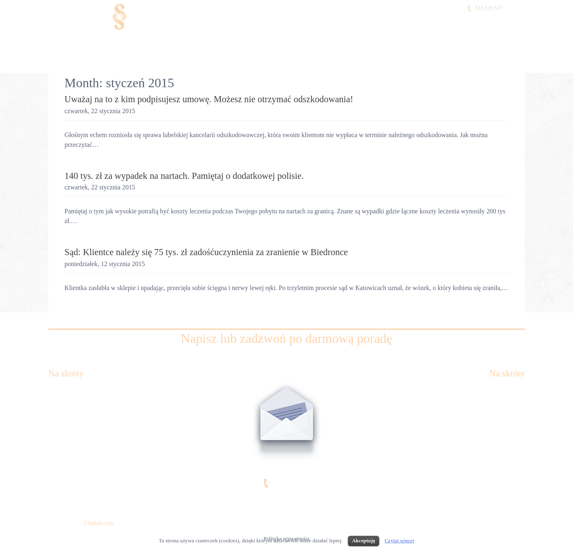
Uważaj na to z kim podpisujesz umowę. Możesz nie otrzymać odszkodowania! (208, 99)
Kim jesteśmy (139, 42)
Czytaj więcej (399, 540)
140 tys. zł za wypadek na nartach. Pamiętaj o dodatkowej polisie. (184, 176)
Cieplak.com (99, 523)
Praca (447, 42)
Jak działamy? (66, 454)
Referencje (388, 42)
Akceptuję (363, 540)
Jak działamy (315, 42)
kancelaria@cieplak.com (286, 461)
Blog (518, 437)
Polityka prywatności (75, 490)
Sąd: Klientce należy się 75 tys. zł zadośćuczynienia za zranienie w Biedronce (206, 252)
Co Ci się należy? (224, 42)
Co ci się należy (69, 437)
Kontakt (491, 42)
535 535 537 (488, 7)
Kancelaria (70, 42)
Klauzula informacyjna (78, 472)
